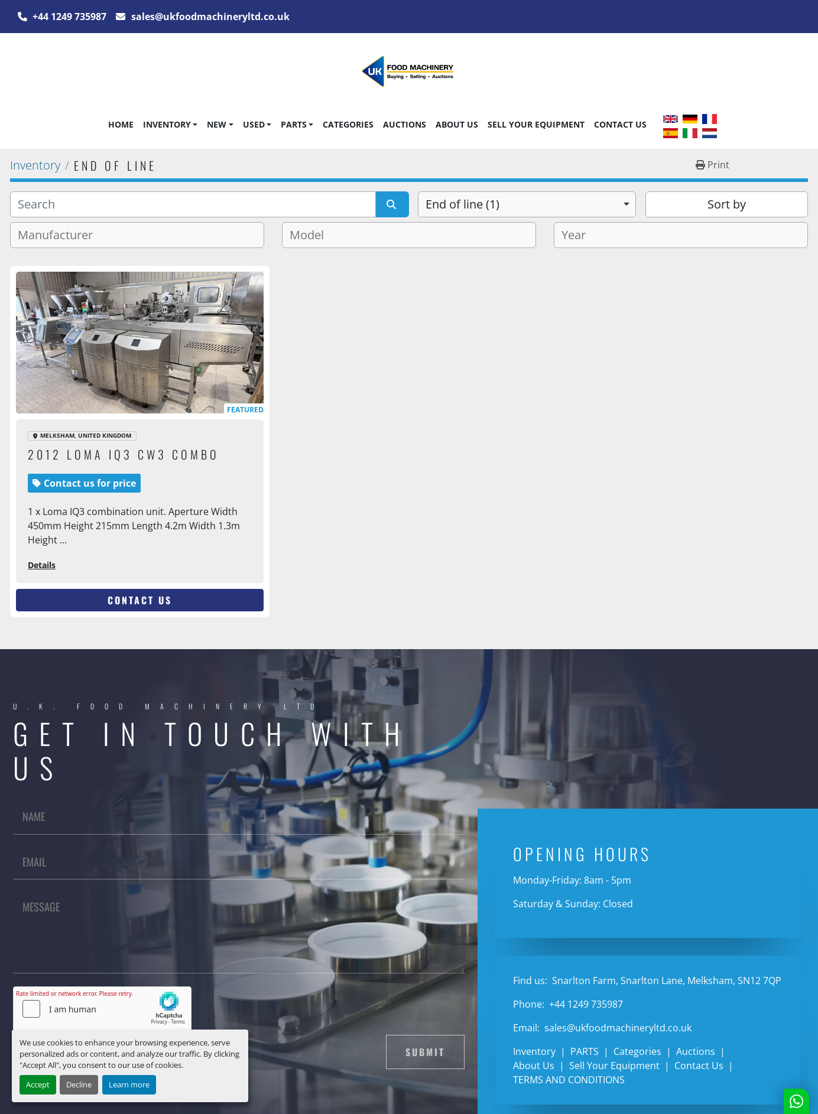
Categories (348, 124)
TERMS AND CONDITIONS (569, 1079)
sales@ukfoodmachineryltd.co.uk (209, 16)
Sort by (726, 204)
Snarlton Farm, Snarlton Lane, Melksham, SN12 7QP (665, 980)
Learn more (129, 1084)
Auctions (404, 124)
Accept (38, 1084)
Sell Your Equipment (536, 124)
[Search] (193, 204)
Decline (79, 1084)
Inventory (167, 124)
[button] (170, 125)
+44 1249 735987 (68, 16)
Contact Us (620, 124)
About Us (457, 124)
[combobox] (527, 204)
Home (121, 124)
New (216, 124)
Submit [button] (425, 1052)
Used (254, 124)
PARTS (294, 124)
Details (42, 565)
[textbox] (60, 235)
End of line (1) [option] (462, 204)
